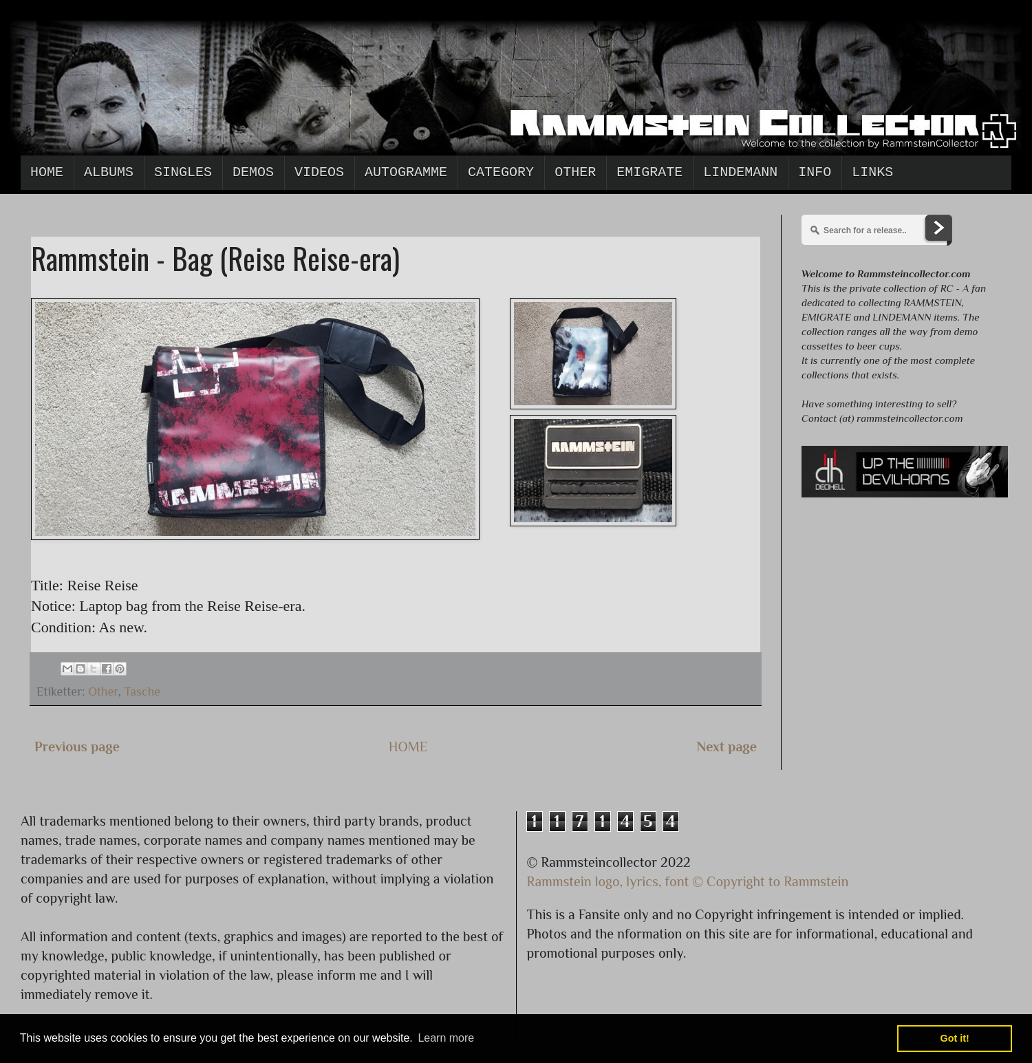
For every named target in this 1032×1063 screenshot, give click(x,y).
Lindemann (740, 172)
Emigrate (649, 172)
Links (872, 172)
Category (501, 172)
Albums (108, 172)
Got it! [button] (954, 1038)
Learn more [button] (446, 1038)
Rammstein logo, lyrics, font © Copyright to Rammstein (688, 881)
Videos (319, 172)
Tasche (142, 691)
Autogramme (406, 172)
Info (814, 172)
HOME (408, 746)
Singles (183, 172)
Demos (253, 172)
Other (575, 172)
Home (46, 172)
